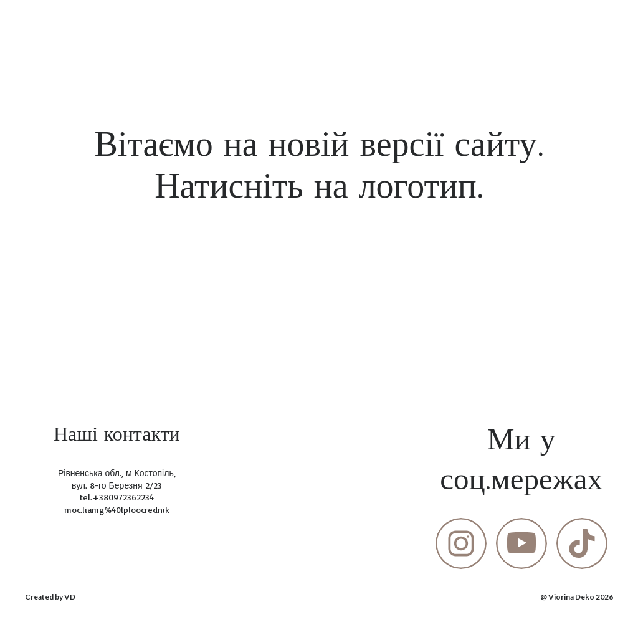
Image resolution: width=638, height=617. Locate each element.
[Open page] (319, 275)
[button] (461, 543)
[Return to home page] (47, 24)
